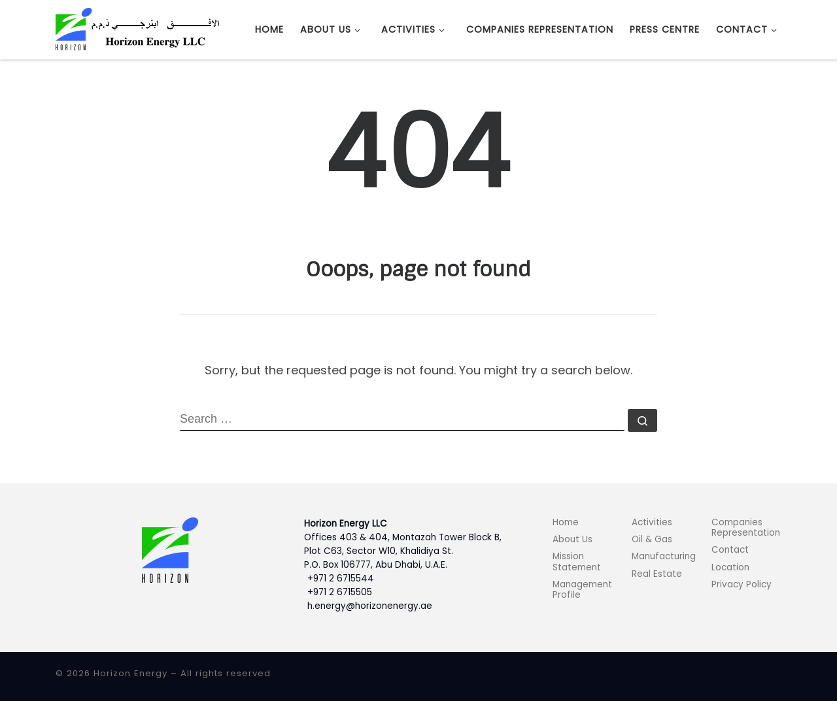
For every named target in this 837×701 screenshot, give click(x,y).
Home (566, 522)
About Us (572, 539)
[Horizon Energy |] (137, 28)
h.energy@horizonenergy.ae (369, 606)
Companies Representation (745, 527)
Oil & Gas (652, 539)
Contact (730, 550)
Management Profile (582, 589)
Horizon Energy (130, 673)
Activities (652, 522)
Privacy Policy (741, 584)
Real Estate (657, 574)
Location (730, 567)
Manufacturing (664, 556)
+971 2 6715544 (340, 578)
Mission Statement (577, 561)
